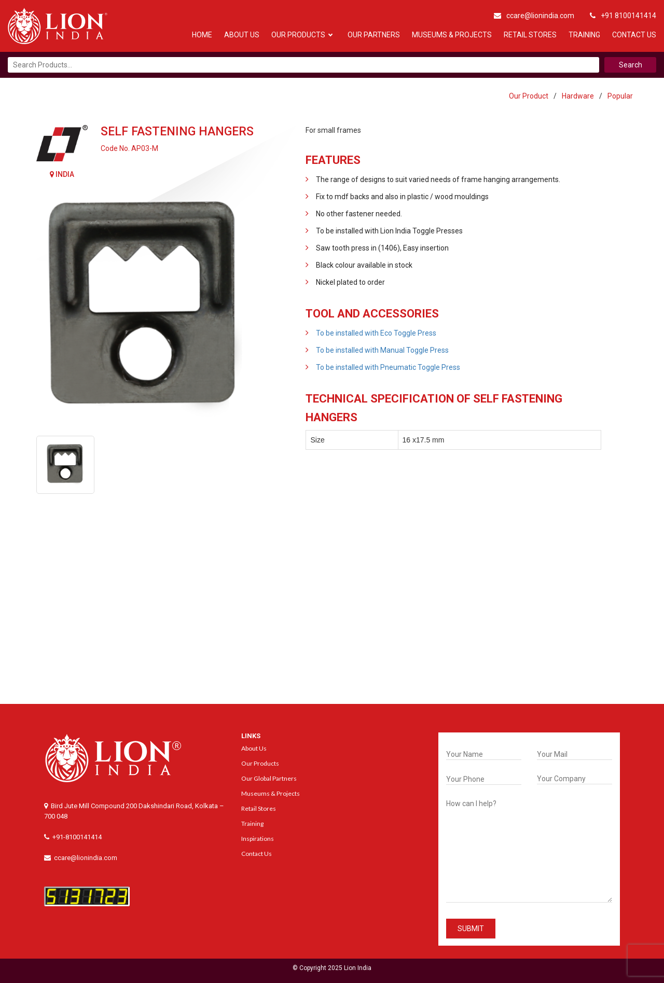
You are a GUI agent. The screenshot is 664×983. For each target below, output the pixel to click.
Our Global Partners (269, 778)
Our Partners (374, 35)
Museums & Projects (452, 35)
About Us (241, 35)
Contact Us (634, 35)
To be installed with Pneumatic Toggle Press (388, 367)
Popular (620, 96)
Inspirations (257, 838)
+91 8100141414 (623, 15)
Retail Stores (530, 35)
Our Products (298, 35)
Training (584, 35)
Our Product (528, 96)
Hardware (578, 96)
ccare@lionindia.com (534, 15)
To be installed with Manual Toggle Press (382, 350)
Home (202, 35)
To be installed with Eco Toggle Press (376, 333)
